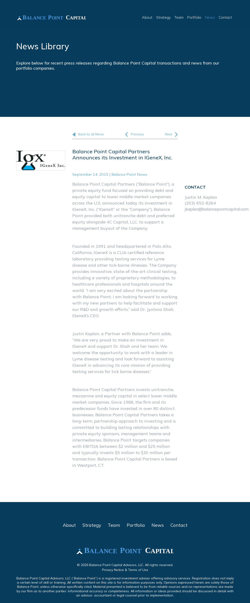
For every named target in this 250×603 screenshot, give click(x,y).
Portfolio (194, 17)
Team (179, 17)
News (210, 17)
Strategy (163, 17)
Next (171, 134)
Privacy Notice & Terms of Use (125, 570)
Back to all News (88, 134)
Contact (225, 17)
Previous (134, 134)
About (147, 17)
